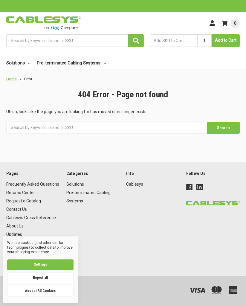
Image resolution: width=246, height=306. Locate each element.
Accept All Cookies (40, 291)
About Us (15, 225)
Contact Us (16, 208)
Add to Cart (225, 40)
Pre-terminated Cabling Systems (71, 63)
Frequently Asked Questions (32, 183)
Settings (40, 264)
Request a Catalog (23, 200)
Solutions (18, 63)
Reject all (40, 278)
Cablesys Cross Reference (31, 217)
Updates (14, 233)
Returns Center (20, 192)
